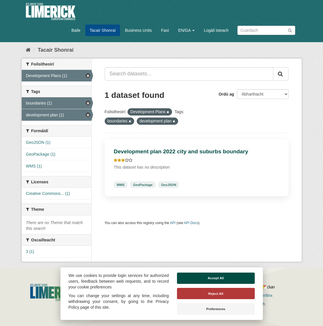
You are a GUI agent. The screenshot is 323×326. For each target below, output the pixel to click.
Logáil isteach (216, 30)
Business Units (138, 30)
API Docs (191, 223)
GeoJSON (168, 184)
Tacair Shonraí (103, 30)
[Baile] (28, 50)
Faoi (165, 30)
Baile (75, 30)
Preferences (215, 309)
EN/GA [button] (186, 30)
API (173, 223)
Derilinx (263, 295)
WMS (120, 184)
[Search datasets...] (189, 74)
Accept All (216, 278)
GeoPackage (142, 184)
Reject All (215, 293)
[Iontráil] (289, 29)
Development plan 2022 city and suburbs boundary (181, 151)
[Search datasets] (266, 30)
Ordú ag (226, 94)
